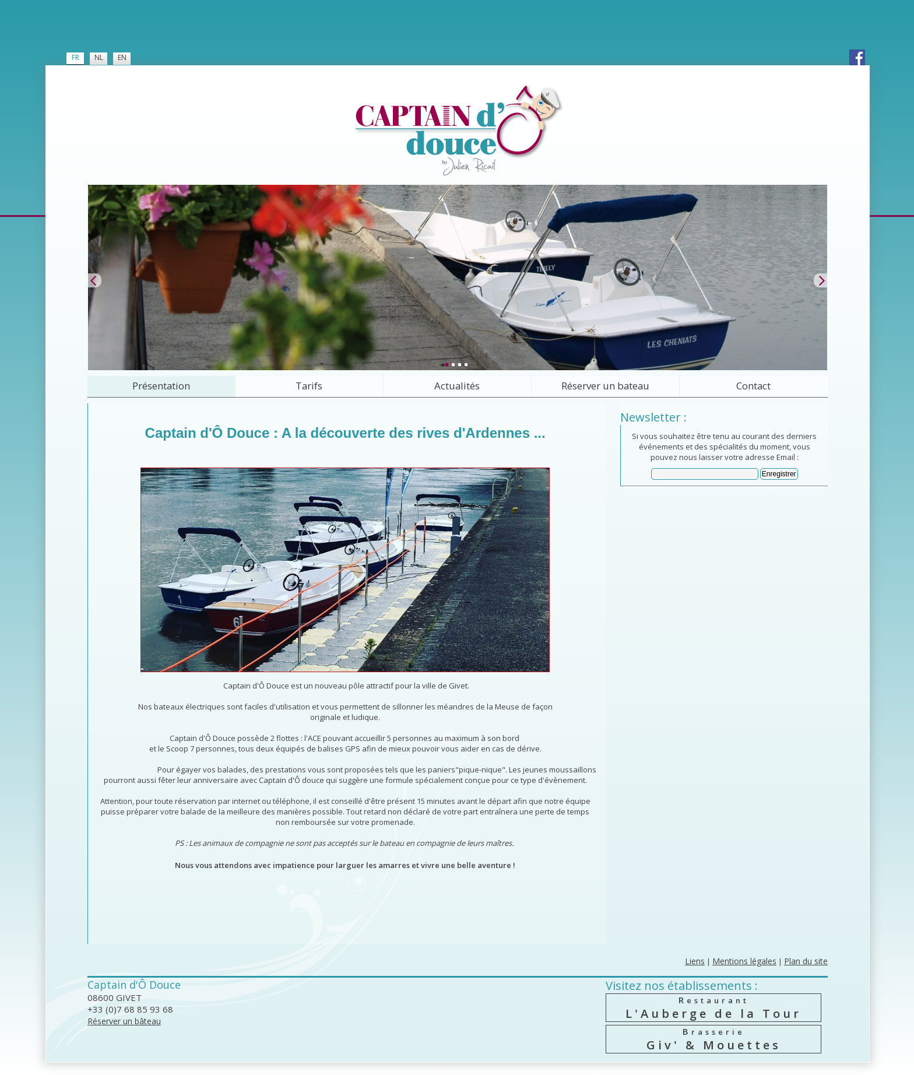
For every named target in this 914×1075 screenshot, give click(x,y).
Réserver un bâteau (124, 1021)
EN (122, 57)
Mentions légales (744, 961)
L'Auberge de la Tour (713, 1007)
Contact (753, 385)
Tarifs (309, 385)
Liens (695, 961)
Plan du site (806, 961)
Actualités (457, 385)
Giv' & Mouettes (713, 1039)
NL (98, 57)
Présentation (161, 385)
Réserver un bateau (605, 385)
